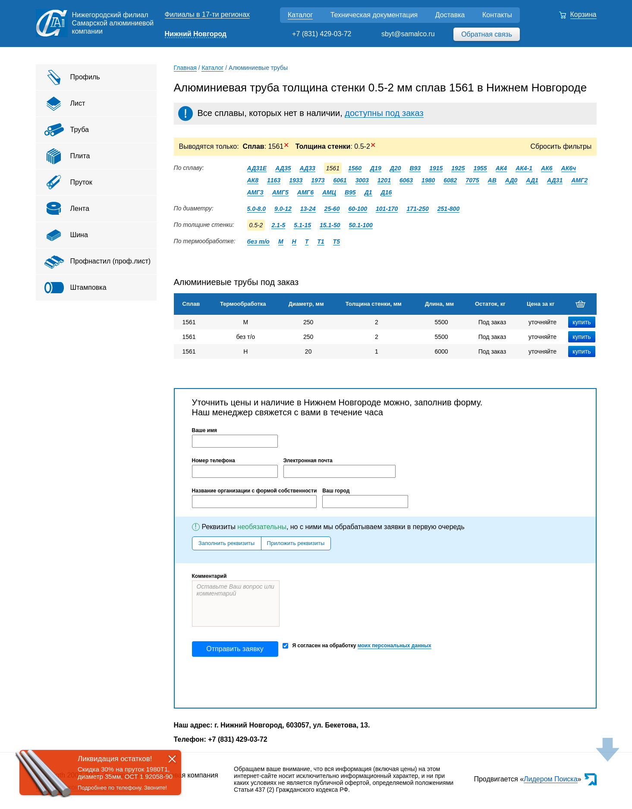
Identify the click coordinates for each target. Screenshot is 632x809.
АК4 (501, 168)
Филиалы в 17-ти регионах (207, 14)
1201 (384, 180)
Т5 (336, 241)
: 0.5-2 (334, 146)
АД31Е (257, 168)
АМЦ (329, 192)
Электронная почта (308, 461)
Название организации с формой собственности (254, 491)
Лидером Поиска (551, 779)
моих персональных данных (394, 646)
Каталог (300, 15)
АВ (492, 180)
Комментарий (209, 576)
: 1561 (266, 146)
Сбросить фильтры (561, 146)
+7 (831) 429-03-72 (321, 34)
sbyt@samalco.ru (408, 34)
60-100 (357, 208)
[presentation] (257, 682)
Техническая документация (374, 15)
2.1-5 (278, 225)
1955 (480, 168)
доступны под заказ (384, 113)
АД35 (283, 168)
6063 (406, 180)
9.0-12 (283, 208)
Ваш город (335, 491)
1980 (428, 180)
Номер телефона (213, 461)
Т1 (320, 241)
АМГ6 (305, 192)
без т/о (258, 241)
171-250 (417, 208)
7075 (472, 180)
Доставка (450, 15)
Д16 (386, 192)
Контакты (497, 15)
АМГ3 (255, 192)
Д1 (368, 192)
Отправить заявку (234, 648)
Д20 (395, 168)
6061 (339, 180)
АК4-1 (524, 168)
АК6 (547, 168)
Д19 (375, 168)
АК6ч (568, 168)
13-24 (308, 208)
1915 (436, 168)
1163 (273, 180)
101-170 (387, 208)
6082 (450, 180)
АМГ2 (579, 180)
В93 (415, 168)
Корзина (583, 14)
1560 (355, 168)
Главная (185, 67)
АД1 (532, 180)
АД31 (555, 180)
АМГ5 (280, 192)
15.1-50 (330, 225)
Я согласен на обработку (357, 646)
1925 (458, 168)
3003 (362, 180)
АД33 (307, 168)
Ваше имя (204, 430)
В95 (350, 192)
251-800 (448, 208)
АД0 (511, 180)
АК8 (253, 180)
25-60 (332, 208)
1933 (295, 180)
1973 (317, 180)
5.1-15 (302, 225)
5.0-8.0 (256, 208)
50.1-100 (361, 225)
